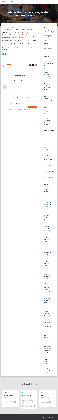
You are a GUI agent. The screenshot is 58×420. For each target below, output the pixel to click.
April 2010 (46, 261)
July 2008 (46, 304)
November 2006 (47, 348)
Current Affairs (47, 67)
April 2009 (46, 285)
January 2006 (47, 370)
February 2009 (47, 289)
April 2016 (46, 189)
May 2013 (46, 217)
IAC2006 (46, 91)
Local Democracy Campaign (49, 100)
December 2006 (47, 346)
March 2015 (46, 198)
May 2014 (46, 208)
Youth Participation (48, 126)
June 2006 (46, 359)
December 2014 (47, 202)
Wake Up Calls (47, 120)
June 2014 (46, 206)
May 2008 (46, 309)
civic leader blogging (48, 63)
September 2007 (47, 326)
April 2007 (46, 337)
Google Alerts (18, 47)
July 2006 (46, 357)
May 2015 (46, 195)
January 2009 (47, 291)
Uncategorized (47, 118)
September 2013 (47, 215)
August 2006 (46, 354)
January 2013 (46, 221)
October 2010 (47, 250)
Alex (45, 132)
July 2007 (46, 331)
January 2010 (47, 267)
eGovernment (47, 74)
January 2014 (46, 213)
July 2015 (46, 193)
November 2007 (47, 322)
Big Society (46, 59)
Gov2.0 (9, 64)
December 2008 (47, 293)
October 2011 (47, 232)
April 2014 (46, 211)
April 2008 (46, 311)
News (45, 105)
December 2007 (47, 320)
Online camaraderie (51, 145)
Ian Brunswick (47, 177)
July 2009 (46, 278)
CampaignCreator (47, 61)
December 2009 (47, 269)
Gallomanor (46, 83)
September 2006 (47, 352)
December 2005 (47, 372)
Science (45, 113)
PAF (45, 109)
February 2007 (47, 341)
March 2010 (46, 263)
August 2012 (46, 226)
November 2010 (47, 248)
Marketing (46, 102)
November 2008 (47, 296)
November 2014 (47, 204)
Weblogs (46, 124)
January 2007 (47, 344)
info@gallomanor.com (50, 45)
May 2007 (46, 335)
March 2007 (46, 339)
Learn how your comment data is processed (27, 109)
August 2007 (46, 328)
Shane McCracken (48, 147)
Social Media (46, 115)
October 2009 (47, 274)
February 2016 (47, 191)
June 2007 (46, 333)
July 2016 (46, 187)
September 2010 (47, 252)
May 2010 (46, 259)
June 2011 (46, 235)
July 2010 (46, 254)
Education (46, 72)
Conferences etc (47, 65)
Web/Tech (46, 122)
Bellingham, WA (26, 29)
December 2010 (47, 245)
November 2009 (47, 272)
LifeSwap (46, 98)
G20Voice (46, 81)
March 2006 (46, 365)
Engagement (46, 78)
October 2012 (47, 224)
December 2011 (47, 230)
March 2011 (46, 239)
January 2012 (46, 228)
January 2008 (47, 317)
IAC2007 (46, 94)
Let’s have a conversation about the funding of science (49, 161)
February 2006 (47, 368)
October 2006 (47, 350)
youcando (16, 66)
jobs (45, 96)
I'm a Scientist (47, 89)
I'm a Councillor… (47, 87)
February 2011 (47, 241)
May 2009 (46, 283)
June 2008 (46, 307)
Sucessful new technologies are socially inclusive (26, 396)
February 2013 (47, 219)
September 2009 (47, 276)
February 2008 (47, 315)
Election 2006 (47, 76)
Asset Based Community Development (26, 34)
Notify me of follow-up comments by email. (18, 100)
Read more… (12, 405)
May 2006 (46, 361)
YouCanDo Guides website (14, 32)
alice (45, 159)
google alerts (7, 66)
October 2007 (47, 324)
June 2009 (46, 280)
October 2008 (47, 298)
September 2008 (47, 300)
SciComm (46, 111)
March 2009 (46, 287)
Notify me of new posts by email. (15, 103)
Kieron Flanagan (47, 171)
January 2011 (46, 243)
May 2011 (46, 237)
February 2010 (47, 265)
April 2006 (46, 363)
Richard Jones (47, 165)
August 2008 (46, 302)
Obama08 (46, 107)
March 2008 (46, 313)
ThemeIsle (53, 417)
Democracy (46, 70)
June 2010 (46, 256)
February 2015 (47, 200)
